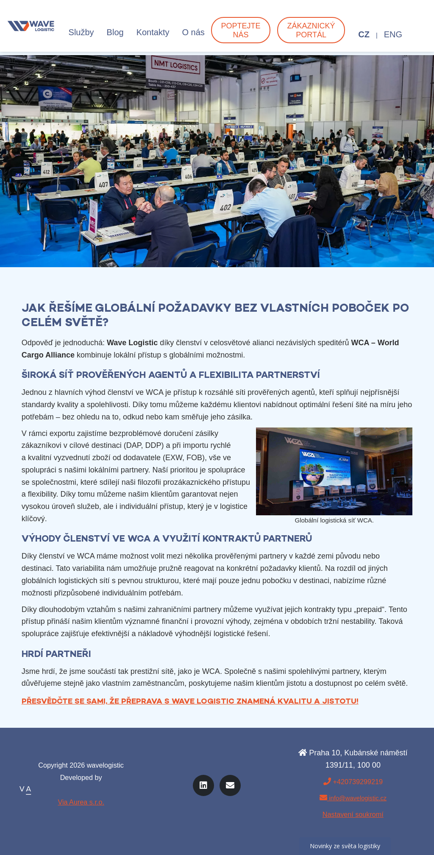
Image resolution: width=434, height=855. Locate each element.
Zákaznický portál (311, 33)
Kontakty (153, 35)
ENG (393, 37)
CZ (364, 37)
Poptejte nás (240, 33)
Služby (81, 35)
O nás (193, 35)
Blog (115, 35)
